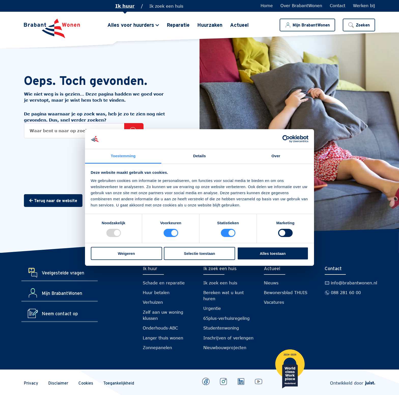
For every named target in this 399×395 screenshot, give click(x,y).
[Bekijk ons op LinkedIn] (241, 381)
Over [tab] (276, 156)
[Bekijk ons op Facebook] (206, 381)
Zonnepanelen (157, 347)
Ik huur (125, 6)
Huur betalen (156, 292)
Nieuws (271, 282)
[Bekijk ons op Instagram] (223, 381)
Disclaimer (58, 383)
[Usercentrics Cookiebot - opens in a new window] (286, 139)
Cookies (85, 383)
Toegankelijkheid (118, 383)
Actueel (239, 25)
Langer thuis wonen (163, 337)
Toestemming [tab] (123, 156)
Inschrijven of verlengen (228, 337)
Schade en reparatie (164, 282)
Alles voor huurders (130, 25)
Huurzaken (209, 25)
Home (267, 5)
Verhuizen (153, 302)
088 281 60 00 (346, 292)
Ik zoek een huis (166, 6)
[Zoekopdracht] (84, 130)
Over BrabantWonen (301, 5)
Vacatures (274, 302)
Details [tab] (199, 156)
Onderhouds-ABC (160, 327)
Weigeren (126, 253)
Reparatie (178, 25)
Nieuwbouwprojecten (224, 347)
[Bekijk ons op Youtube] (258, 381)
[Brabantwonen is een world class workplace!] (290, 369)
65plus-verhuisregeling (226, 318)
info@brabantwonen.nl (354, 282)
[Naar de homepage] (52, 28)
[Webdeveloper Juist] (370, 382)
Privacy (31, 383)
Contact (337, 5)
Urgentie (212, 308)
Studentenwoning (221, 327)
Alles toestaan (273, 253)
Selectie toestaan (199, 253)
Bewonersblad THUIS (285, 292)
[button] (359, 25)
